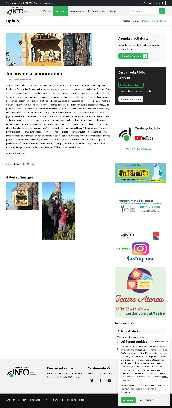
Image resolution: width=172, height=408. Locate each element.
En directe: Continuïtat (43, 3)
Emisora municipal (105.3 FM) (100, 373)
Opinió (112, 10)
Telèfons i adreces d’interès (130, 337)
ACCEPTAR (128, 400)
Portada (47, 10)
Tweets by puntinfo (124, 323)
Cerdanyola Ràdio (96, 10)
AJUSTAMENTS (147, 400)
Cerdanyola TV (77, 10)
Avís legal (11, 399)
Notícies (61, 10)
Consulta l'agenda (134, 56)
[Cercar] (162, 11)
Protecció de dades (31, 399)
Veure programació (131, 99)
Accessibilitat (52, 399)
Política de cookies (75, 399)
